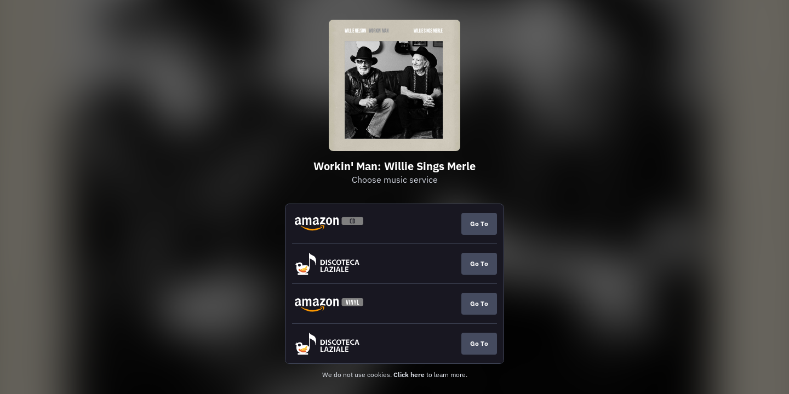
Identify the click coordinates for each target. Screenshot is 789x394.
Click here (409, 374)
